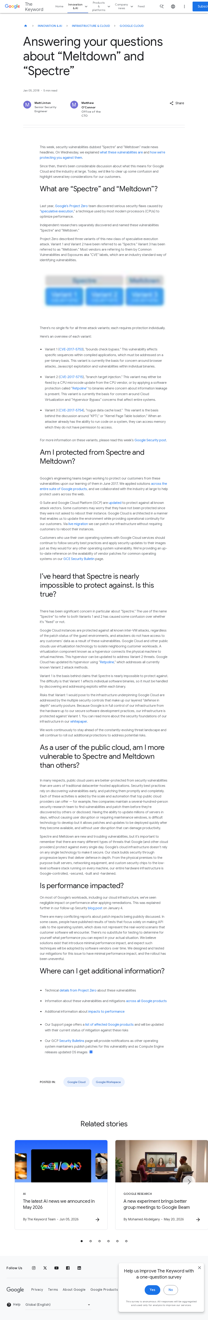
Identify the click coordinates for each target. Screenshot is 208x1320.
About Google (74, 1290)
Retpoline (79, 388)
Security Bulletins (71, 1041)
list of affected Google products (109, 1025)
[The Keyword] (25, 26)
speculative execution (57, 211)
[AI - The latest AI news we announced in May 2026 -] (51, 1185)
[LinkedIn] (79, 1268)
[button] (177, 103)
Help (13, 1304)
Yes (148, 1305)
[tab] (81, 1241)
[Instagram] (34, 1268)
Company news (124, 6)
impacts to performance (106, 1012)
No (167, 1305)
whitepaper (78, 722)
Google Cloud (132, 26)
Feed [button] (141, 6)
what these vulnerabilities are (121, 152)
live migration (78, 524)
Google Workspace (108, 1082)
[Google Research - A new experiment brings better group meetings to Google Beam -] (157, 1185)
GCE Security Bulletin (78, 559)
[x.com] (45, 1268)
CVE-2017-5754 (71, 410)
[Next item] (189, 1182)
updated (115, 503)
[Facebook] (68, 1268)
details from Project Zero (78, 990)
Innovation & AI (78, 6)
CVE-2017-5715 (71, 377)
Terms (53, 1290)
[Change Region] (58, 1305)
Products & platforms (101, 6)
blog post (95, 908)
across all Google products (146, 1001)
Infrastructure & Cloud (91, 26)
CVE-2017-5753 (71, 349)
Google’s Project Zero (71, 206)
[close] (195, 1283)
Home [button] (59, 6)
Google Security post (150, 440)
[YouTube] (56, 1268)
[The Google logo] (15, 1290)
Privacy (37, 1290)
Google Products (104, 1290)
